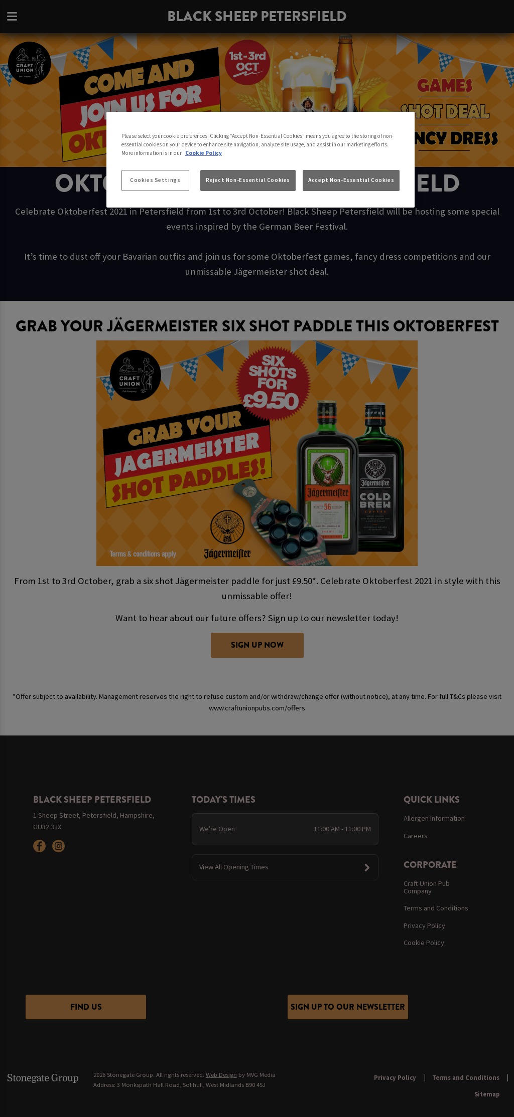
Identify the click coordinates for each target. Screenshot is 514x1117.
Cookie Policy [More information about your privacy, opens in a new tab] (203, 152)
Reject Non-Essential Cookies (248, 179)
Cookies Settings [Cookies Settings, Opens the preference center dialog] (155, 179)
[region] (260, 160)
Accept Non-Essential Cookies (351, 179)
